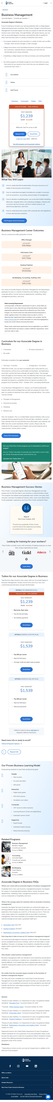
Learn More (26, 566)
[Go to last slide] (3, 551)
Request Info (20, 134)
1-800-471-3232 (21, 139)
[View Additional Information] (5, 58)
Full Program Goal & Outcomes (14, 221)
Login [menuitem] (46, 3)
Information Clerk (8, 925)
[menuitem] (9, 3)
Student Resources (7, 1082)
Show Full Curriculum (11, 436)
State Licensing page (11, 319)
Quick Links (5, 1078)
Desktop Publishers (15, 1019)
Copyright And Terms (31, 1094)
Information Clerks (15, 1013)
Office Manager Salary (16, 1007)
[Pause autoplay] (26, 559)
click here (34, 730)
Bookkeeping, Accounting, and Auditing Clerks (24, 1025)
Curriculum (24, 101)
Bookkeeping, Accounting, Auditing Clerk (16, 933)
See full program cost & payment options (26, 144)
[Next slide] (50, 551)
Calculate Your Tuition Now (13, 458)
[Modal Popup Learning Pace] (29, 18)
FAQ (40, 101)
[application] (48, 1097)
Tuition (33, 101)
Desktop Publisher (9, 929)
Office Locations (6, 1073)
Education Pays (14, 1003)
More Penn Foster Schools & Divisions (13, 1087)
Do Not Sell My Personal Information (31, 1096)
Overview (14, 101)
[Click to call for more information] (4, 752)
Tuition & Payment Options (12, 744)
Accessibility (14, 1096)
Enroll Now (33, 134)
